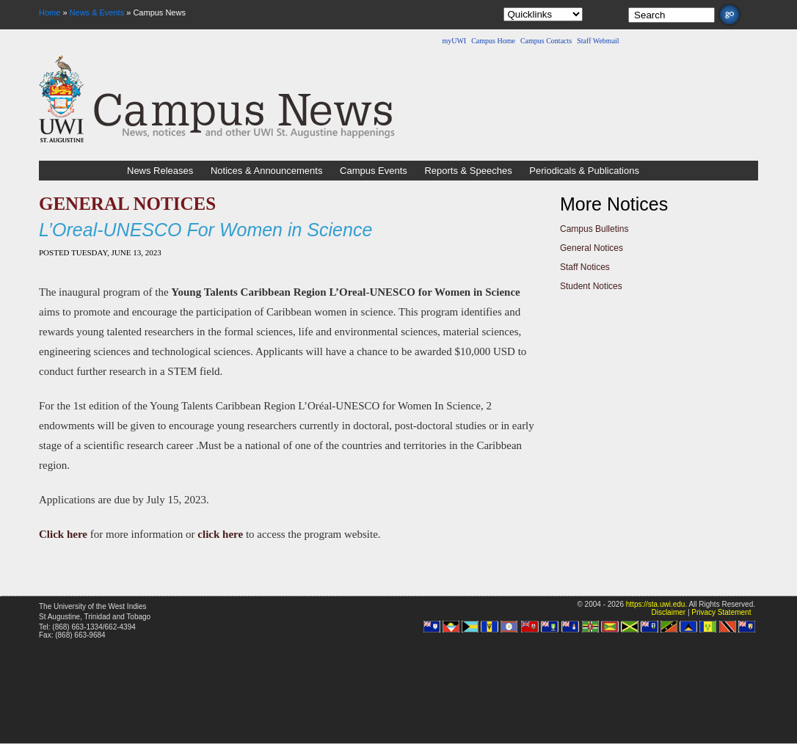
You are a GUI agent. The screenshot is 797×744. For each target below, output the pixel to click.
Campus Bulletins (594, 229)
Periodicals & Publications (584, 170)
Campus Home (493, 41)
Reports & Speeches (468, 170)
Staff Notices (585, 267)
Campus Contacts (546, 41)
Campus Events (373, 170)
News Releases (160, 170)
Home (49, 12)
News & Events (97, 12)
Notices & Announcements (266, 170)
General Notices (591, 248)
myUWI (454, 41)
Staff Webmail (598, 41)
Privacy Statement (721, 612)
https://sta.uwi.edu (655, 604)
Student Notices (591, 286)
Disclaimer (668, 612)
